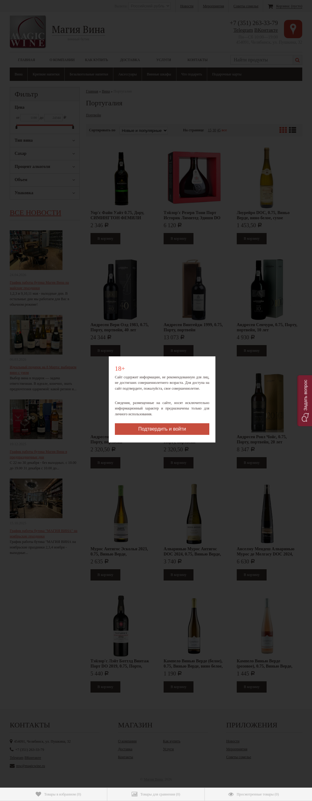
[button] (304, 400)
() (58, 794)
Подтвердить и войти (162, 428)
